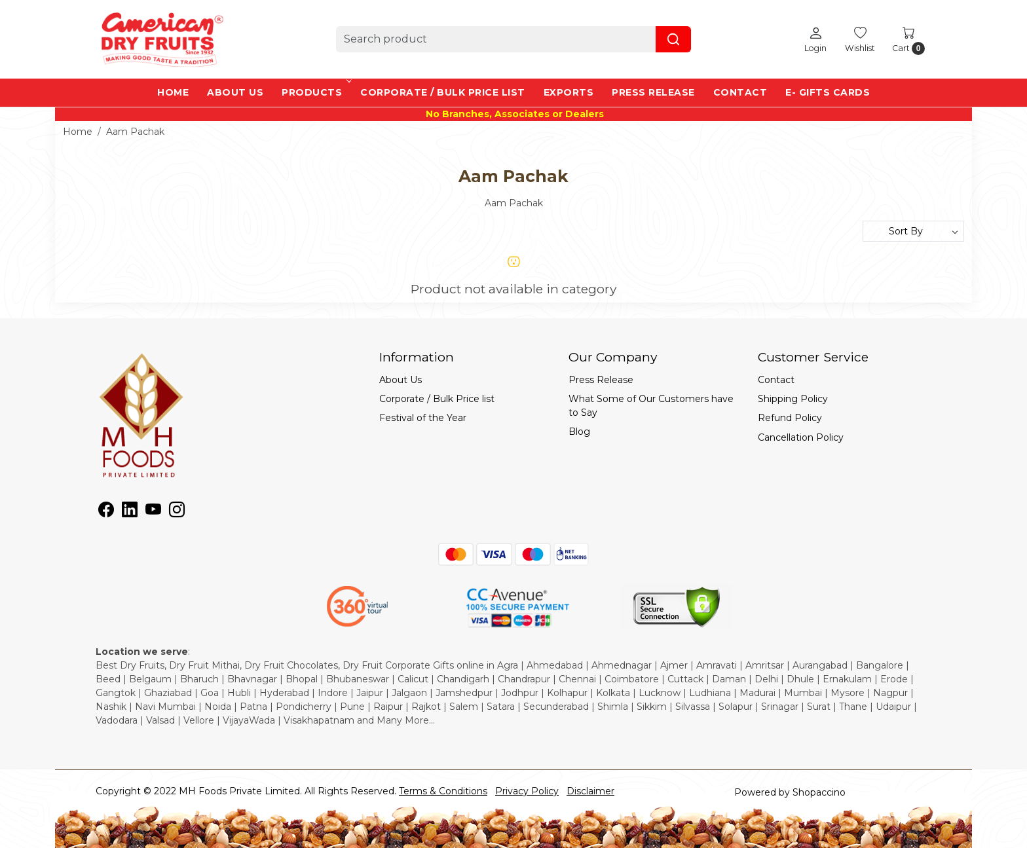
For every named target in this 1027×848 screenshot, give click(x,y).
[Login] (815, 39)
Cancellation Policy (801, 437)
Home (173, 92)
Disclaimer (590, 791)
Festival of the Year (422, 418)
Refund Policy (790, 418)
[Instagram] (176, 512)
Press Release (653, 92)
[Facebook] (106, 512)
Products (316, 92)
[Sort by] (913, 231)
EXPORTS (569, 92)
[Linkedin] (129, 512)
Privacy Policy (527, 791)
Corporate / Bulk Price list (442, 92)
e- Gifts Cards (827, 92)
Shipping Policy (793, 399)
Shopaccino (819, 792)
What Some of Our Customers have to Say (651, 405)
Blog (579, 431)
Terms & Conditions (443, 791)
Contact (740, 92)
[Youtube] (153, 512)
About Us (235, 92)
